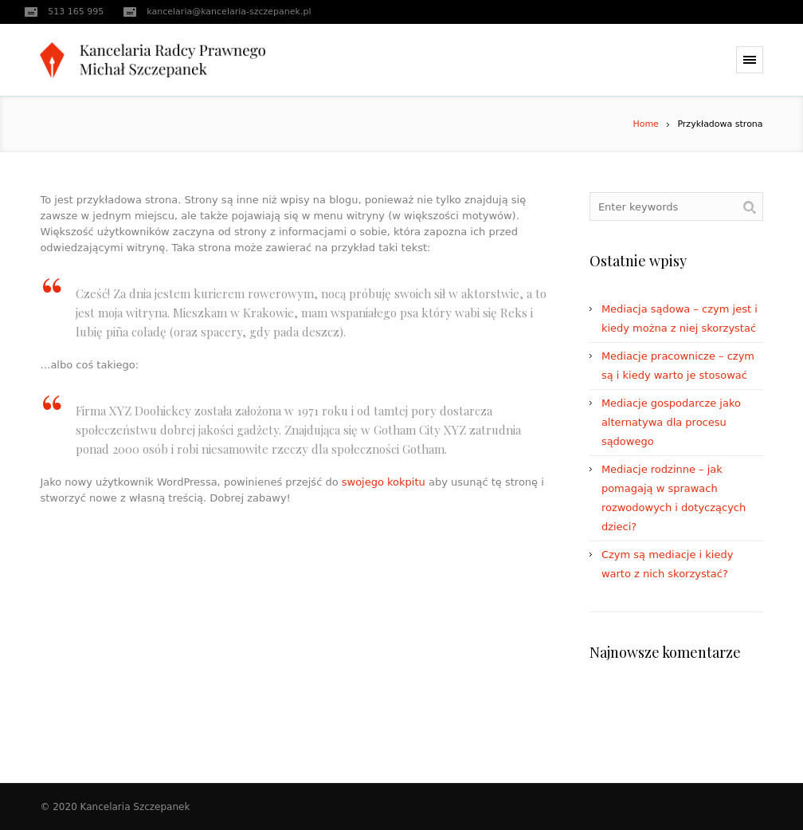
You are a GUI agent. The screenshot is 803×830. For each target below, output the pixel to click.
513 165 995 (76, 11)
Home (645, 124)
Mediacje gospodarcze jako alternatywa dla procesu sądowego (671, 422)
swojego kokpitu (383, 482)
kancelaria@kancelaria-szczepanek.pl (229, 11)
